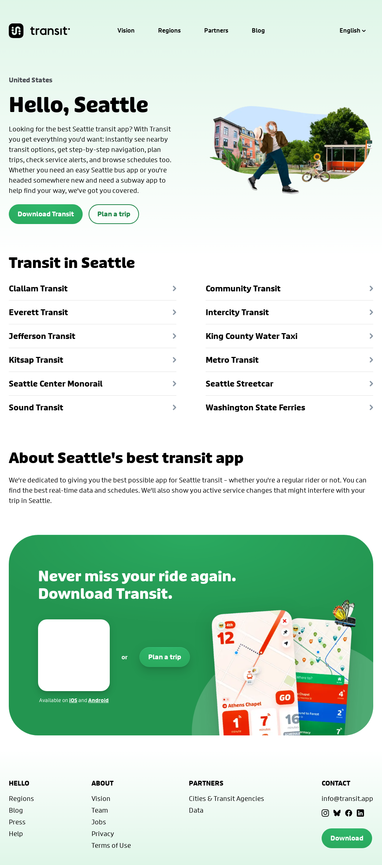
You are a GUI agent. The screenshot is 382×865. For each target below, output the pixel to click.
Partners (216, 31)
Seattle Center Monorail (92, 383)
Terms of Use (111, 845)
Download (346, 838)
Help (16, 833)
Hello (19, 783)
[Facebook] (348, 813)
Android (98, 700)
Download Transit (46, 214)
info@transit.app (347, 798)
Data (196, 810)
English (353, 31)
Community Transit (289, 288)
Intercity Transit (289, 312)
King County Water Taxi (289, 336)
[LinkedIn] (360, 813)
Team (99, 810)
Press (17, 822)
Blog (258, 31)
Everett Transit (92, 312)
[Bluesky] (337, 813)
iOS (73, 700)
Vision (126, 31)
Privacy (102, 833)
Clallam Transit (92, 288)
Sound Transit (92, 407)
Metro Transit (289, 359)
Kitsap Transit (92, 359)
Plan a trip (113, 214)
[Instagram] (325, 813)
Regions (169, 31)
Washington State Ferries (289, 407)
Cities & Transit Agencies (226, 798)
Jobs (98, 822)
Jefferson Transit (92, 336)
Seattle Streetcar (289, 383)
